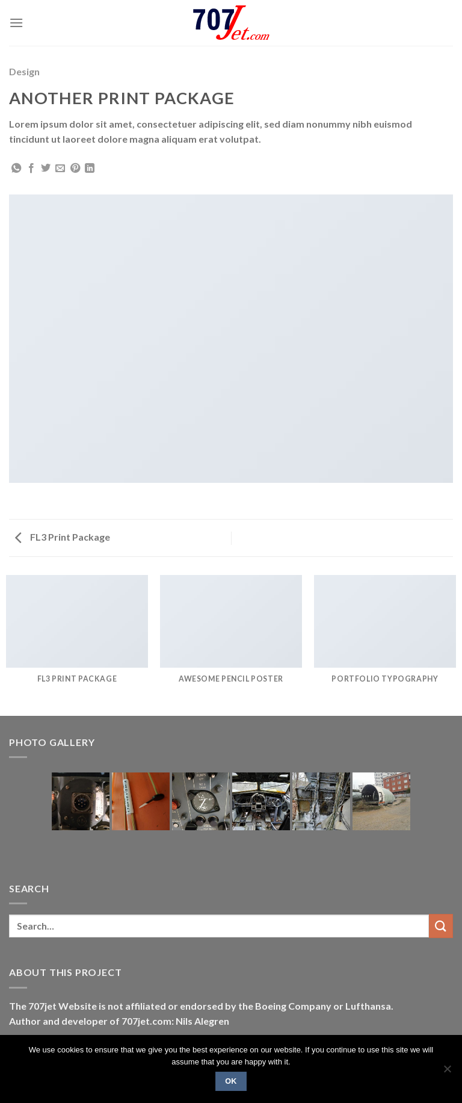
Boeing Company (294, 1005)
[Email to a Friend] (60, 168)
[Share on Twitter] (46, 168)
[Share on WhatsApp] (16, 168)
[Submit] (441, 925)
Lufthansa (368, 1005)
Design (24, 71)
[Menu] (16, 22)
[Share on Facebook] (31, 168)
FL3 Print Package (62, 536)
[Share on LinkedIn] (89, 168)
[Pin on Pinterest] (75, 168)
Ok (231, 1081)
